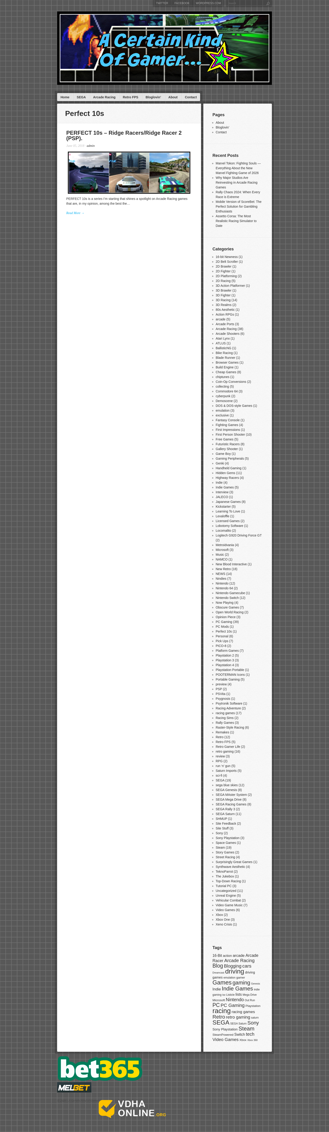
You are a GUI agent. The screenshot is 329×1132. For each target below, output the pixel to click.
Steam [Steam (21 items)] (247, 1028)
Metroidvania (225, 545)
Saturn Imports (226, 771)
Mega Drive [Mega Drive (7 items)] (250, 994)
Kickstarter (223, 506)
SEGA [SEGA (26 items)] (220, 1022)
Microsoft (222, 550)
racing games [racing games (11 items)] (243, 1012)
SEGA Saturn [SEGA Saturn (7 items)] (238, 1023)
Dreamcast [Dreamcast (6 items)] (218, 972)
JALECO (222, 497)
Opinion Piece (226, 617)
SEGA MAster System (231, 795)
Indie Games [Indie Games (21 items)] (237, 988)
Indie (219, 482)
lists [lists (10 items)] (239, 994)
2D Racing (223, 281)
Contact (191, 97)
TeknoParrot (224, 871)
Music (220, 554)
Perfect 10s (224, 631)
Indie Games (225, 487)
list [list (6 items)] (223, 994)
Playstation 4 (225, 665)
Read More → (75, 213)
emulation (223, 410)
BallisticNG (223, 348)
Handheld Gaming (228, 468)
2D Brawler (223, 266)
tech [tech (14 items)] (250, 1034)
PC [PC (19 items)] (216, 1005)
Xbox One (223, 919)
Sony (219, 833)
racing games (225, 713)
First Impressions (228, 430)
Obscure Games (227, 607)
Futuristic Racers (228, 444)
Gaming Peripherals (230, 458)
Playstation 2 (225, 655)
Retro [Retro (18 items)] (218, 1017)
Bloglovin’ (153, 97)
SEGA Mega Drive (229, 799)
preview (221, 684)
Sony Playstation (227, 838)
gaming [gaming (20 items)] (241, 983)
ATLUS (221, 343)
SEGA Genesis (226, 790)
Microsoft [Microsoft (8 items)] (218, 1000)
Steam (220, 847)
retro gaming (225, 751)
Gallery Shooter (227, 449)
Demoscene (224, 401)
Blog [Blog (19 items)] (217, 966)
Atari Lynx (223, 338)
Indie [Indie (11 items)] (216, 989)
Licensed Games (228, 521)
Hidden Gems (225, 473)
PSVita (221, 694)
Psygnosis (223, 698)
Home (65, 97)
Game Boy (223, 454)
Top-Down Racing (228, 881)
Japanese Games (228, 502)
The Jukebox (225, 876)
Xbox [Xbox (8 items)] (243, 1040)
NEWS (220, 574)
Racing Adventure (228, 708)
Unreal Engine (226, 895)
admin (91, 146)
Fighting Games (227, 425)
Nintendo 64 (224, 588)
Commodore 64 (227, 391)
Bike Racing (224, 353)
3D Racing (223, 300)
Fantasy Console (228, 420)
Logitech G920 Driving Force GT (239, 535)
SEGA (81, 97)
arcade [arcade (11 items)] (239, 955)
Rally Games (225, 722)
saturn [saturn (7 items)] (255, 1017)
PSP (219, 689)
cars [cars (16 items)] (247, 965)
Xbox (219, 915)
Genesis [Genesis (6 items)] (255, 983)
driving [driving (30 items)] (234, 971)
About (173, 97)
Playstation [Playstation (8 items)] (252, 1006)
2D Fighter (223, 271)
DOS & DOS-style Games (234, 406)
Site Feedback (226, 823)
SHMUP (221, 819)
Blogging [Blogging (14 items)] (232, 965)
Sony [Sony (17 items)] (253, 1023)
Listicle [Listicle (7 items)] (230, 994)
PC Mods (222, 626)
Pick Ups (222, 641)
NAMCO (222, 559)
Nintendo (222, 583)
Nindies (221, 578)
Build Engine (225, 367)
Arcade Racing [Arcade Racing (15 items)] (239, 960)
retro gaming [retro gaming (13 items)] (238, 1017)
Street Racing (225, 857)
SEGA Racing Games (231, 804)
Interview (222, 492)
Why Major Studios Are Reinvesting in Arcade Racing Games (236, 182)
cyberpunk (223, 396)
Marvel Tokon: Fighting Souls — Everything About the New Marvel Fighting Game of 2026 (238, 168)
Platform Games (227, 650)
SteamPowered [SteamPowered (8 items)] (222, 1034)
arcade (221, 319)
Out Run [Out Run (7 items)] (250, 1000)
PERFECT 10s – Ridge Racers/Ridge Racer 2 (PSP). (124, 135)
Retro (219, 737)
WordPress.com (208, 3)
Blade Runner (225, 357)
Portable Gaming (228, 679)
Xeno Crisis (224, 924)
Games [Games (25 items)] (222, 982)
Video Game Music (229, 905)
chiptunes (222, 377)
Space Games (226, 843)
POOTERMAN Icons (230, 674)
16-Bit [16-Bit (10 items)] (217, 956)
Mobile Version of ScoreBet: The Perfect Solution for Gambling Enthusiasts (239, 206)
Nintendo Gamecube (230, 593)
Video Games (225, 910)
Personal (222, 636)
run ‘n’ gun (223, 766)
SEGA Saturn (225, 814)
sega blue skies (227, 785)
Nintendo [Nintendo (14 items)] (235, 999)
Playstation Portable (230, 670)
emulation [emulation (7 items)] (229, 977)
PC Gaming (224, 622)
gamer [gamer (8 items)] (240, 977)
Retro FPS (130, 97)
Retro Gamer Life (228, 746)
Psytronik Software (229, 703)
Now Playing (224, 602)
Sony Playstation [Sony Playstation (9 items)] (225, 1029)
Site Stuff (222, 828)
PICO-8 (221, 646)
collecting (222, 386)
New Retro (223, 569)
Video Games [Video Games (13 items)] (225, 1039)
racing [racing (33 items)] (221, 1010)
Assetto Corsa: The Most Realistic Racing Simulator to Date (236, 221)
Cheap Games (226, 372)
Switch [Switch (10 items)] (239, 1034)
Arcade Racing (104, 97)
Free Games (224, 439)
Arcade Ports (225, 324)
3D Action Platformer (230, 285)
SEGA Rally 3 (225, 809)
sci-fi (219, 775)
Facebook (182, 3)
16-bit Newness (227, 257)
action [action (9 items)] (227, 956)
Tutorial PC (224, 886)
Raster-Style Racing (230, 727)
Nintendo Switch (227, 598)
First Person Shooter (230, 434)
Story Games (225, 852)
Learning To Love (228, 511)
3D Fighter (223, 295)
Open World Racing (230, 612)
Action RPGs (225, 314)
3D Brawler (223, 290)
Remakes (222, 732)
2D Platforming (226, 276)
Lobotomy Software (229, 526)
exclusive (222, 415)
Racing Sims (225, 718)
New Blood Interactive (231, 564)
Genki (220, 463)
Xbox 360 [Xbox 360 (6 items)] (252, 1040)
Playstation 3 (225, 660)
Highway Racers (227, 478)
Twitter (162, 3)
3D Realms (223, 305)
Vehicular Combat (228, 900)
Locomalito (223, 530)
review (220, 756)
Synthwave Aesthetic (230, 867)
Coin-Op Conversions (231, 382)
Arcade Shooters (227, 333)
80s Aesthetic (225, 309)
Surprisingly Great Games (234, 862)
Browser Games (227, 362)
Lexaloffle (222, 516)
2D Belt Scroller (227, 261)
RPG (219, 761)
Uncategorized (226, 891)
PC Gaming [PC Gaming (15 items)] (233, 1005)
